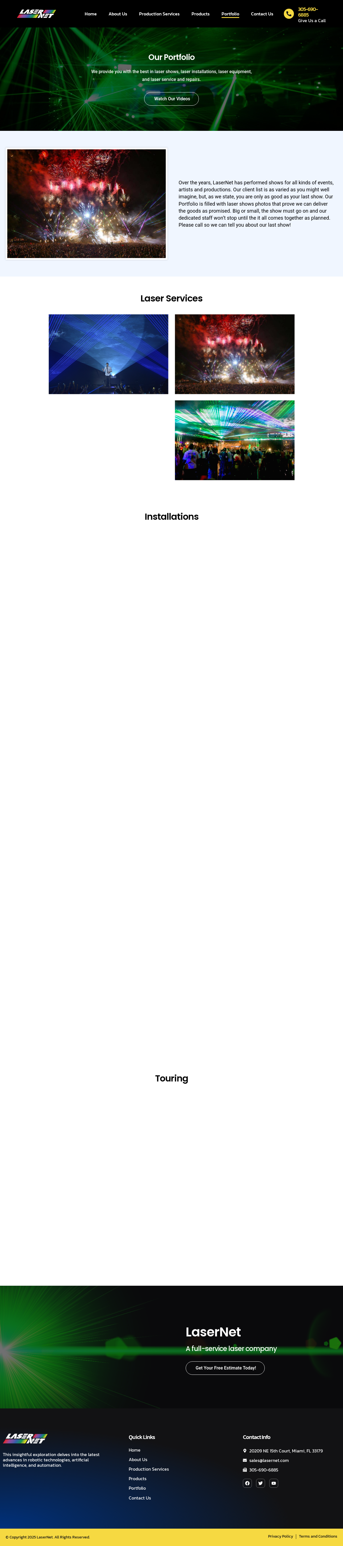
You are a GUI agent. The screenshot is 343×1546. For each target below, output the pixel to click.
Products (201, 13)
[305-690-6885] (289, 14)
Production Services (159, 13)
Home (91, 13)
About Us (118, 13)
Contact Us (262, 13)
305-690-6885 (308, 11)
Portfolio (230, 13)
